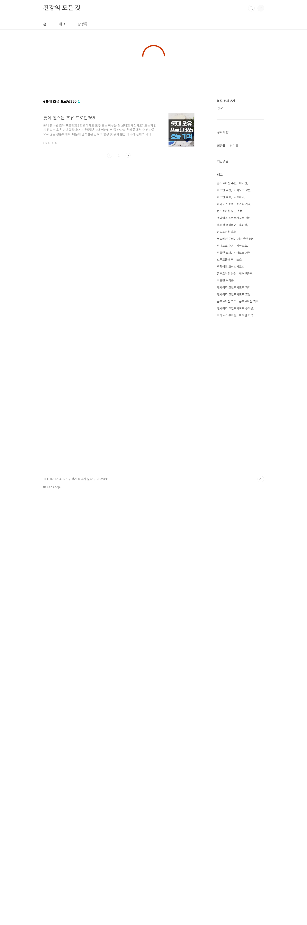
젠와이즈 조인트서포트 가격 (234, 715)
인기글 (234, 448)
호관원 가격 (243, 631)
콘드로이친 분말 (226, 701)
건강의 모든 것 (61, 8)
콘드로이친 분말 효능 (230, 638)
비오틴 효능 (224, 624)
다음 (128, 208)
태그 (62, 23)
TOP (261, 906)
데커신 (243, 610)
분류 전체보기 (226, 278)
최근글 (221, 448)
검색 (251, 8)
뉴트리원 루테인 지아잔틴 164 (235, 666)
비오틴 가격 (246, 742)
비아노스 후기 (225, 673)
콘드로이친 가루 (249, 728)
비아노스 (241, 673)
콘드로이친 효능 (226, 659)
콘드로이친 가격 (226, 728)
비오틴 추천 (224, 617)
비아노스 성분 (242, 617)
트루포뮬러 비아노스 (229, 687)
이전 (109, 208)
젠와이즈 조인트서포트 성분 (234, 645)
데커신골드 (245, 701)
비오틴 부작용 (225, 708)
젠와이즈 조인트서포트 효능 (234, 722)
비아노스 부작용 (226, 742)
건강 (220, 286)
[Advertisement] (153, 108)
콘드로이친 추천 (226, 610)
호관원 (243, 652)
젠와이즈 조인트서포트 (230, 694)
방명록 (82, 23)
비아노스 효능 (225, 631)
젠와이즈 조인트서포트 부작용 (235, 735)
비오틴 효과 (224, 680)
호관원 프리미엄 (226, 652)
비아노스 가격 (242, 680)
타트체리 (239, 624)
